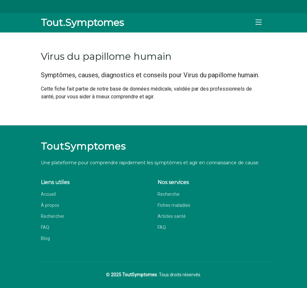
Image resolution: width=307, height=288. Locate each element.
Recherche (169, 194)
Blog (45, 238)
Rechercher (53, 216)
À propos (50, 205)
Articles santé (172, 216)
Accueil (48, 194)
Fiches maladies (174, 205)
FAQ (45, 227)
